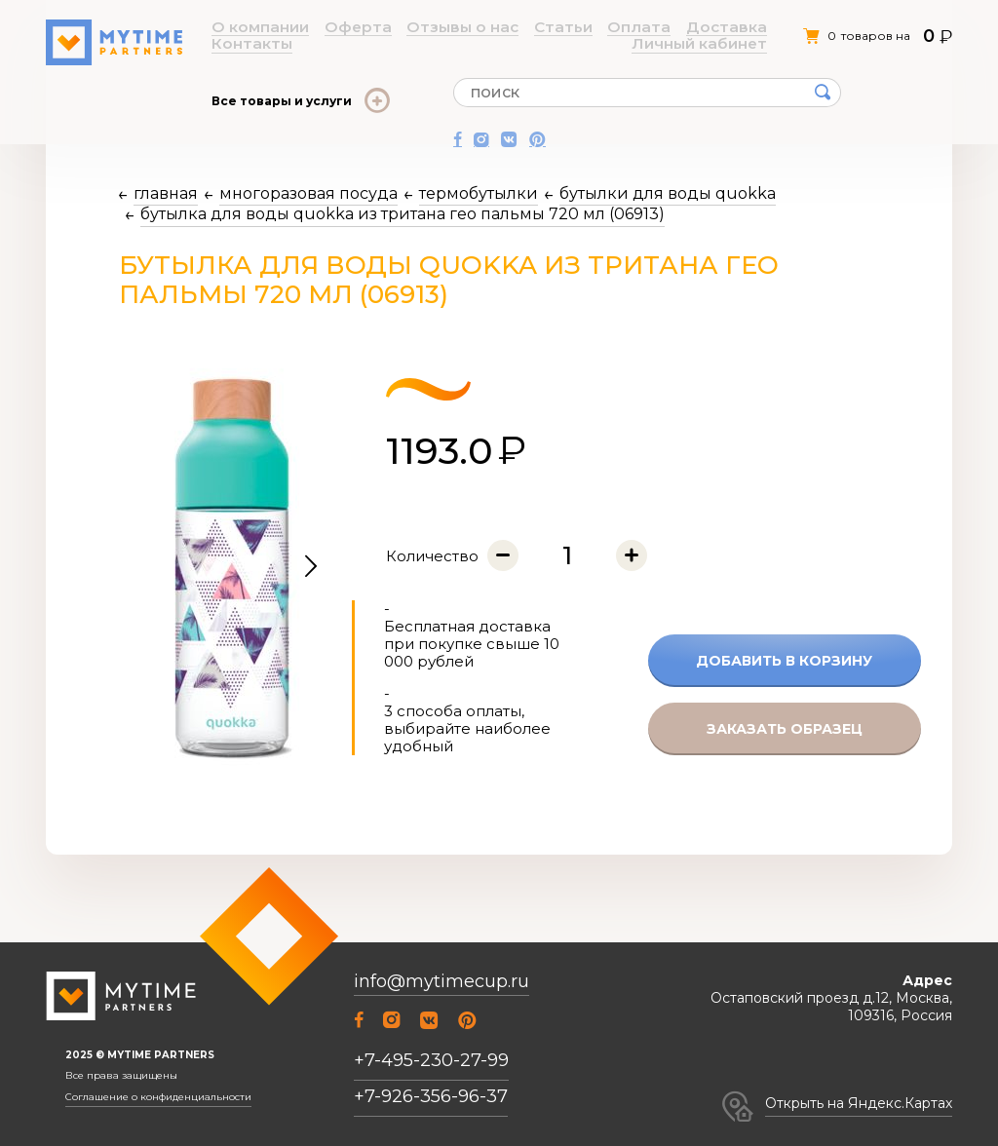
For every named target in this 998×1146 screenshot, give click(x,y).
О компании (250, 28)
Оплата (507, 28)
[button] (311, 567)
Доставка (563, 28)
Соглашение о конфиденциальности (158, 1097)
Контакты (627, 28)
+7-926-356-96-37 (431, 1096)
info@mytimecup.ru (441, 982)
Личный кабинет (713, 28)
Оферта (317, 28)
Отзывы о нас (390, 28)
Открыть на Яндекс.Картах (858, 1103)
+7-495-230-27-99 (431, 1060)
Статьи (458, 28)
